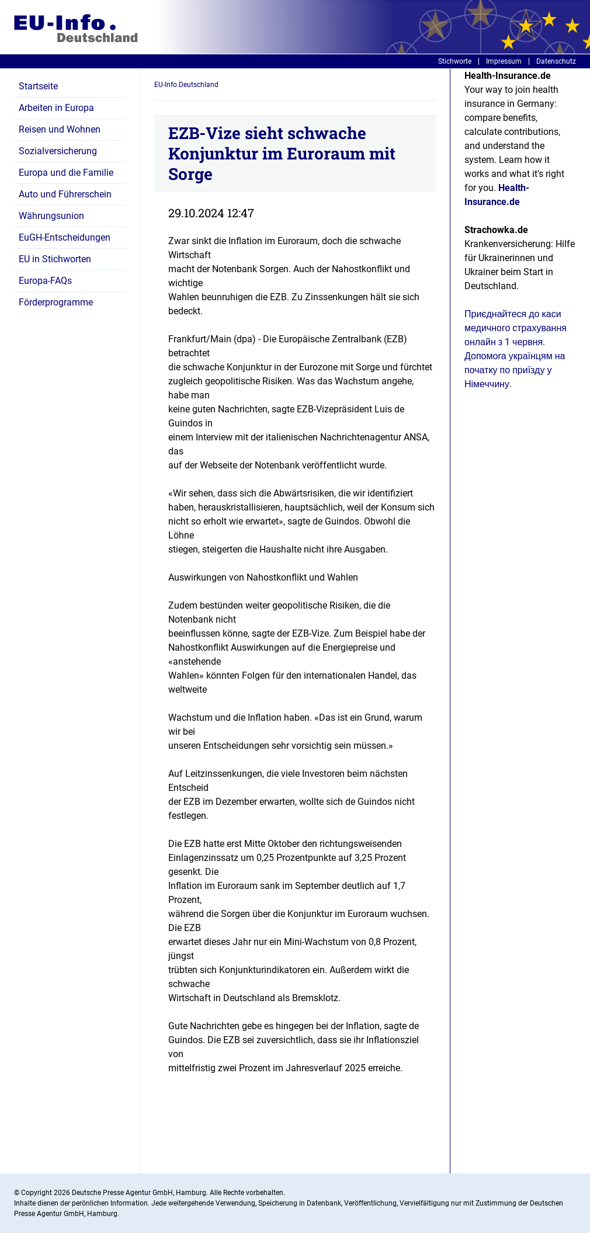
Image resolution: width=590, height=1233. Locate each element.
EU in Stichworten (55, 259)
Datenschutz (556, 61)
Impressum (504, 61)
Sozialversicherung (58, 151)
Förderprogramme (56, 302)
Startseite (38, 86)
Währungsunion (51, 215)
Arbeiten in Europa (56, 107)
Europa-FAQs (45, 280)
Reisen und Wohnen (59, 129)
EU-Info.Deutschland (186, 85)
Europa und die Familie (66, 172)
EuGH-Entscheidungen (64, 237)
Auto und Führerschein (65, 194)
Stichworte (454, 61)
